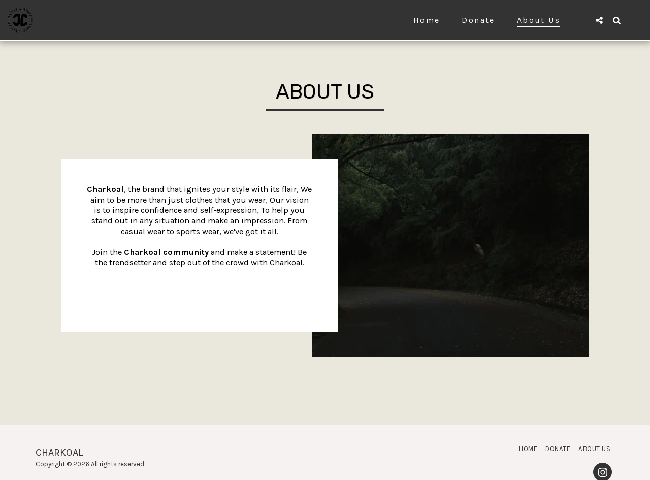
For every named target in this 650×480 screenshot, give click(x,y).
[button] (599, 20)
